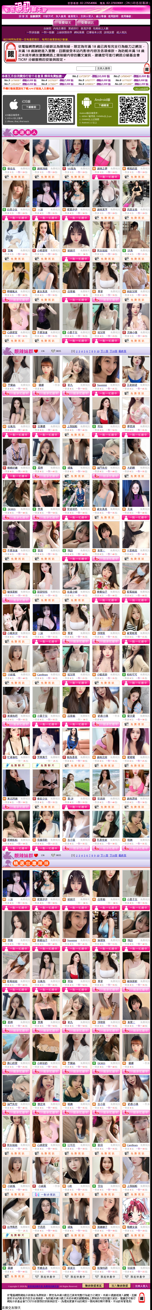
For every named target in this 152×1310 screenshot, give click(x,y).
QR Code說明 (141, 88)
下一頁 (104, 351)
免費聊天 (85, 250)
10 (98, 351)
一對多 (56, 385)
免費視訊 (25, 168)
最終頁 (122, 351)
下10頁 (113, 351)
